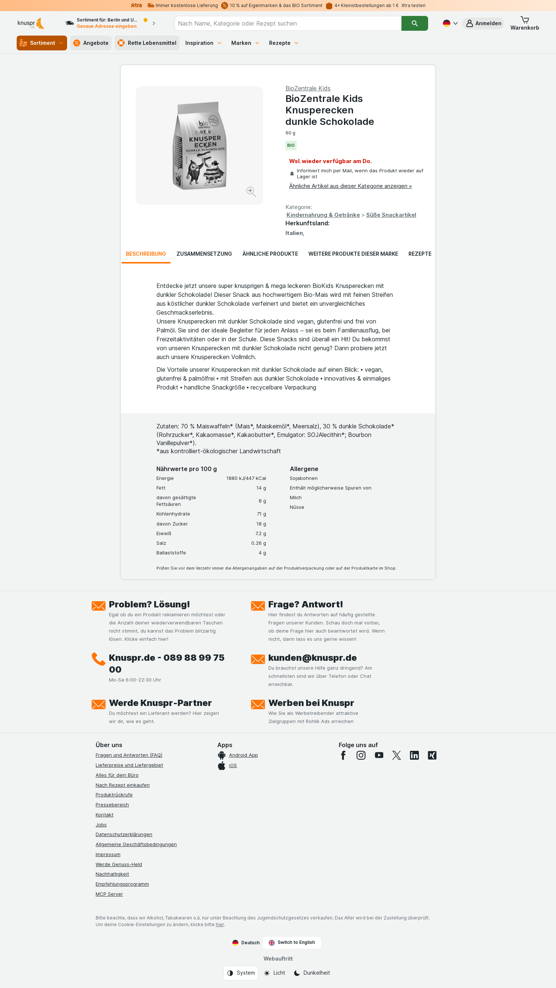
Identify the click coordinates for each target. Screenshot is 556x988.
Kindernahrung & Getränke (323, 214)
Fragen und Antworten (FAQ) (129, 755)
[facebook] (343, 755)
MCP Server (109, 894)
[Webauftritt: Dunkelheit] (311, 973)
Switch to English (292, 942)
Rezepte (284, 43)
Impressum (108, 854)
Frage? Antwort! (305, 604)
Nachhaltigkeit (112, 874)
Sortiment (42, 43)
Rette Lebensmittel (147, 43)
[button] (483, 23)
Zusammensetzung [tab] (204, 254)
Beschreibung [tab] (146, 254)
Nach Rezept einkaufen (123, 785)
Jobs (101, 825)
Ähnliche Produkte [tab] (270, 254)
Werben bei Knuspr (311, 702)
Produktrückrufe (114, 795)
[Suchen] (414, 23)
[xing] (432, 755)
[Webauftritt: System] (240, 973)
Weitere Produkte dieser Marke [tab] (353, 254)
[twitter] (396, 755)
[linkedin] (414, 755)
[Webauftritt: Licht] (274, 973)
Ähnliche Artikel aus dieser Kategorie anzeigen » (350, 185)
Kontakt (104, 815)
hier (220, 924)
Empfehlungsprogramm (122, 884)
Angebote (91, 43)
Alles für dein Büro (117, 775)
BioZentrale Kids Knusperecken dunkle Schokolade (329, 110)
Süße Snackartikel (391, 214)
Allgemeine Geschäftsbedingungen (136, 844)
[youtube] (378, 755)
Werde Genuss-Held (119, 864)
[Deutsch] (449, 23)
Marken (245, 43)
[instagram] (361, 755)
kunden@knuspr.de (312, 657)
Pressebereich (112, 805)
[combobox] (288, 23)
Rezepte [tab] (419, 254)
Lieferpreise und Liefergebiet (129, 765)
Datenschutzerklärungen (124, 834)
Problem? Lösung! (149, 604)
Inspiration (203, 43)
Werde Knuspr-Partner (160, 702)
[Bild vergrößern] (251, 193)
